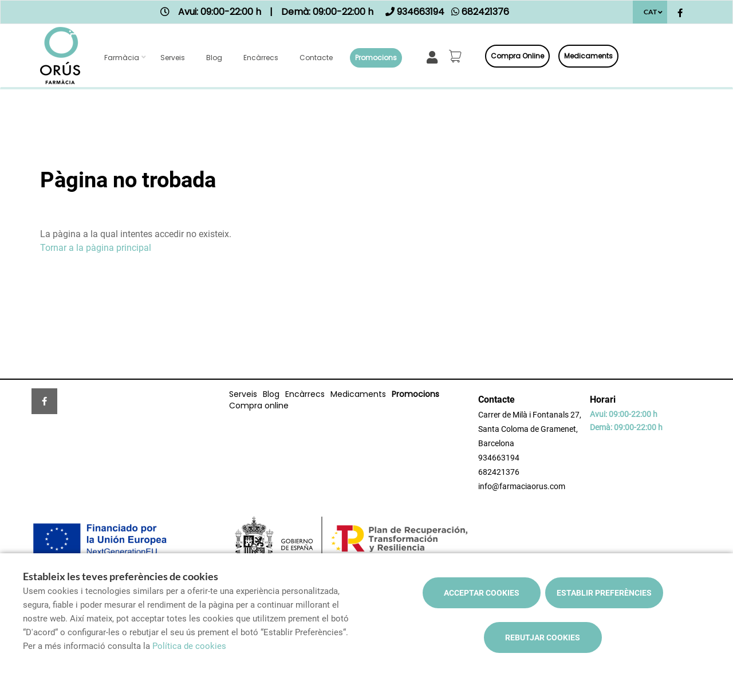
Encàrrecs (260, 57)
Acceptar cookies (481, 592)
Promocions (376, 57)
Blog (214, 57)
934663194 (498, 457)
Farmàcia (121, 57)
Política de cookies (189, 646)
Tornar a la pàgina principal (95, 247)
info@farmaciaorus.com (521, 486)
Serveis (172, 57)
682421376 (498, 472)
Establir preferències (604, 592)
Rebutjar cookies (542, 637)
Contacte (316, 57)
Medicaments (588, 56)
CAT (650, 11)
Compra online (517, 56)
